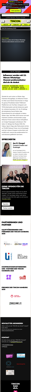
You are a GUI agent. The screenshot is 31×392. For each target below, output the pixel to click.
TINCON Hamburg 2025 (8, 28)
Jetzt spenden (15, 11)
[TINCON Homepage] (15, 21)
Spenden (6, 204)
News (25, 25)
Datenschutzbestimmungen (8, 330)
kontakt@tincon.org (16, 342)
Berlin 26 (15, 25)
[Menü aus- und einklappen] (28, 21)
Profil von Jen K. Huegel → (20, 160)
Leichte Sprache (10, 17)
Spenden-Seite (6, 199)
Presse (18, 17)
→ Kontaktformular (7, 345)
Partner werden (8, 208)
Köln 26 (6, 25)
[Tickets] (2, 21)
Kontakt (23, 17)
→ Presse (4, 347)
